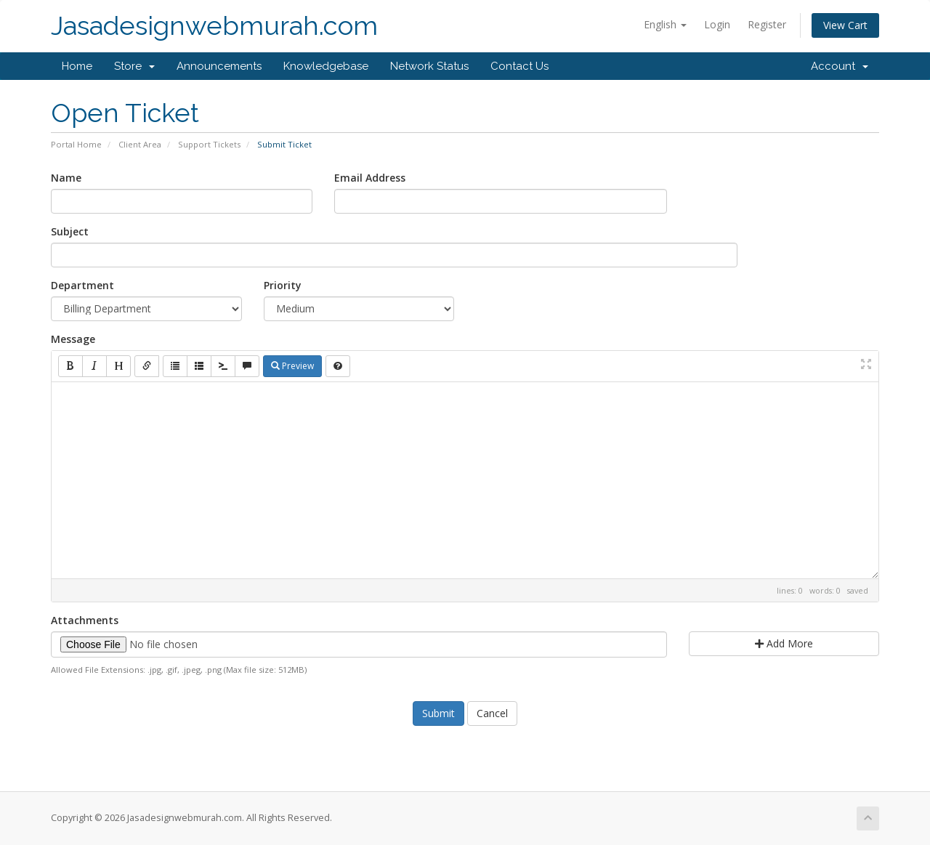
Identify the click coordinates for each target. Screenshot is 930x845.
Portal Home (76, 144)
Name (66, 178)
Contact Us (519, 66)
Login (717, 24)
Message (73, 339)
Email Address (369, 178)
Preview (292, 366)
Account (839, 66)
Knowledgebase (325, 66)
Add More (784, 643)
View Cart (845, 25)
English (665, 24)
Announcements (219, 66)
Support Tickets (209, 144)
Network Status (429, 66)
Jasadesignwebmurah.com (214, 25)
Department (82, 285)
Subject (70, 231)
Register (767, 24)
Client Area (139, 144)
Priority (283, 285)
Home (77, 66)
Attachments (84, 620)
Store (134, 66)
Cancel (492, 713)
